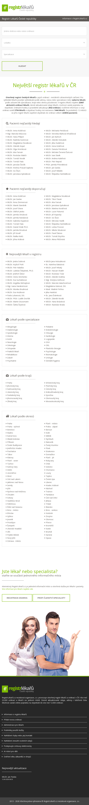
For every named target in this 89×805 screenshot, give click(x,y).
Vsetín (48, 528)
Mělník (48, 436)
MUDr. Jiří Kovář (14, 233)
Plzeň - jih (50, 457)
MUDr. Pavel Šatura (54, 233)
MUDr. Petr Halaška (15, 267)
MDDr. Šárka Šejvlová (16, 304)
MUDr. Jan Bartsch (53, 137)
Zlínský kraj (11, 401)
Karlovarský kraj (13, 389)
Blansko (49, 507)
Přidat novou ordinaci (13, 719)
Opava (48, 538)
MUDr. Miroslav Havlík (55, 221)
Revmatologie (51, 354)
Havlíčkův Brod (13, 501)
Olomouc (50, 519)
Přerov (48, 522)
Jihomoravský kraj (14, 398)
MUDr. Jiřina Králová (15, 239)
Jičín (8, 488)
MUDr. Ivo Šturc (13, 171)
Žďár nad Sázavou (14, 507)
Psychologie (51, 351)
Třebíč (48, 504)
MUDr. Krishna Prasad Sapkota (20, 167)
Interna (10, 336)
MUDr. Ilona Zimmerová (17, 202)
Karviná (49, 535)
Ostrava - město (14, 541)
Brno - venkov (51, 510)
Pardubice (50, 494)
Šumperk (11, 525)
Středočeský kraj (53, 383)
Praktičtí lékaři (13, 351)
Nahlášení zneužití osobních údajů (18, 741)
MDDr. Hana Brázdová (55, 301)
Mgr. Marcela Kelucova (16, 133)
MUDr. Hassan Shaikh (55, 270)
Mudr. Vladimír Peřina (55, 289)
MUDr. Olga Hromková (16, 149)
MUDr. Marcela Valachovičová (58, 283)
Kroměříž (50, 525)
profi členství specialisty (51, 598)
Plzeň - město (51, 423)
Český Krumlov (52, 445)
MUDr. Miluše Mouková (55, 230)
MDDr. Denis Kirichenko (17, 277)
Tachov (10, 463)
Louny (48, 473)
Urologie (49, 357)
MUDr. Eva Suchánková (17, 280)
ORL (47, 345)
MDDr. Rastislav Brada (55, 304)
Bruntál (49, 532)
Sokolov (49, 467)
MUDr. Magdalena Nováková (19, 143)
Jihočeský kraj (13, 386)
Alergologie (12, 327)
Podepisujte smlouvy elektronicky (18, 746)
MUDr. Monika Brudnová (17, 289)
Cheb (48, 463)
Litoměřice (11, 473)
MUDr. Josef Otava (15, 208)
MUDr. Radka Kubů (15, 236)
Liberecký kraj (13, 392)
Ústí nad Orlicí (51, 498)
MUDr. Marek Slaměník (16, 205)
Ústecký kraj (51, 389)
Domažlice (50, 454)
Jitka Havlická (51, 292)
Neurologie (11, 342)
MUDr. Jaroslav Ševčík (16, 164)
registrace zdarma (17, 598)
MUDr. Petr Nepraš (54, 161)
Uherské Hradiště (14, 528)
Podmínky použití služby (14, 730)
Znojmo (49, 516)
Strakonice (50, 451)
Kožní (9, 339)
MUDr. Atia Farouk (15, 152)
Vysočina (49, 395)
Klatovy (10, 457)
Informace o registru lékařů (15, 714)
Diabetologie (12, 330)
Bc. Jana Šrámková (53, 295)
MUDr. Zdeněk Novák (55, 298)
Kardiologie (50, 336)
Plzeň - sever (12, 460)
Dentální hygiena (53, 361)
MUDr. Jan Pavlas (9, 777)
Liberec (49, 482)
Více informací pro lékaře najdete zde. (17, 589)
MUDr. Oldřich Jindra (15, 211)
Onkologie (11, 345)
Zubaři (10, 357)
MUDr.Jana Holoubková (55, 261)
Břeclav (10, 513)
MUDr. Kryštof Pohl (15, 264)
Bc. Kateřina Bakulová (55, 264)
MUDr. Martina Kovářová (56, 208)
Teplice (49, 476)
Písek (48, 448)
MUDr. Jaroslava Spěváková (18, 174)
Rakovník (49, 442)
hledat (22, 66)
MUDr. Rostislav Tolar (55, 274)
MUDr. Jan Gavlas (53, 167)
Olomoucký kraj (52, 398)
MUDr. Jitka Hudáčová (55, 143)
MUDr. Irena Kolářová (16, 130)
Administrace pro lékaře (14, 725)
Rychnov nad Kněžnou (16, 491)
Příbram (10, 442)
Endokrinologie (52, 330)
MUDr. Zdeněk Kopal (16, 146)
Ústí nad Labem (13, 479)
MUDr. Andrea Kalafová (55, 158)
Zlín (8, 532)
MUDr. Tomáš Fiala (15, 161)
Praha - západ (51, 426)
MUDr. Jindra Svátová (16, 261)
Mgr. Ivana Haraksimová (17, 286)
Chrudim (10, 494)
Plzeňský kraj (51, 386)
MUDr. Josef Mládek (54, 171)
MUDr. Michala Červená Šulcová (59, 152)
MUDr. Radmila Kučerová (17, 140)
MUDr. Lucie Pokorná (55, 211)
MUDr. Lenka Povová (55, 227)
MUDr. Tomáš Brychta (55, 236)
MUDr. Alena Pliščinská (55, 239)
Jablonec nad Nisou (15, 482)
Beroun (49, 429)
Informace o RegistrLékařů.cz (74, 18)
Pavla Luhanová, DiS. (16, 295)
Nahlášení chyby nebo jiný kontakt (18, 735)
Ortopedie (11, 348)
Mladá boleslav (13, 439)
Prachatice (11, 451)
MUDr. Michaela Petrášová (57, 130)
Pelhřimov (11, 504)
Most (9, 476)
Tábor (9, 454)
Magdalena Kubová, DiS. (56, 286)
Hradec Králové (52, 485)
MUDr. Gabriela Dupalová (17, 221)
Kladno (10, 433)
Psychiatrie (11, 361)
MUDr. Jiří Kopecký (53, 214)
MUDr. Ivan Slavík (53, 155)
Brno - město (12, 510)
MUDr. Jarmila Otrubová (17, 214)
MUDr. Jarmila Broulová (17, 230)
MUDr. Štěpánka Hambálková (58, 174)
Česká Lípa (50, 479)
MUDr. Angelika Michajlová (18, 283)
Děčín (9, 470)
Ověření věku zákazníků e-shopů (17, 756)
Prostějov (11, 522)
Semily (10, 485)
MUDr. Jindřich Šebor (16, 274)
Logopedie (50, 339)
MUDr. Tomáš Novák (16, 158)
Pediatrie (49, 327)
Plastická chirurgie (53, 348)
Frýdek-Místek (13, 535)
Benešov (11, 429)
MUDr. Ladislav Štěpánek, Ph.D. (20, 270)
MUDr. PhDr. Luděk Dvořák (18, 298)
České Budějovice (14, 445)
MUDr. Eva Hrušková (15, 292)
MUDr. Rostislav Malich (16, 155)
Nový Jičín (11, 538)
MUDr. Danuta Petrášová (56, 149)
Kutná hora (11, 436)
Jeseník (10, 519)
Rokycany (50, 460)
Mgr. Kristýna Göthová (55, 280)
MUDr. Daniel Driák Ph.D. (17, 227)
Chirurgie (49, 333)
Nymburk (49, 439)
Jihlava (48, 501)
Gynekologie (12, 333)
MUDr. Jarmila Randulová (17, 217)
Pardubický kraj (13, 395)
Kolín (48, 433)
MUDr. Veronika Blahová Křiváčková (61, 133)
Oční (48, 342)
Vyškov (10, 516)
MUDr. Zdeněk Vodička (55, 277)
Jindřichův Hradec (14, 448)
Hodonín (49, 513)
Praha (9, 383)
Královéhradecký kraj (54, 392)
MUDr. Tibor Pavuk (54, 199)
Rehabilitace (12, 354)
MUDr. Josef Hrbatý (54, 267)
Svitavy (10, 498)
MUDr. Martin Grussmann (18, 301)
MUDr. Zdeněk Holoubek (56, 140)
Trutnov (49, 491)
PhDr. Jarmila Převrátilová (56, 164)
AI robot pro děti (11, 751)
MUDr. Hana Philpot (15, 137)
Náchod (49, 488)
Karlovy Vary (12, 467)
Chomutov (50, 470)
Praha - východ (13, 426)
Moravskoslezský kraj (55, 401)
